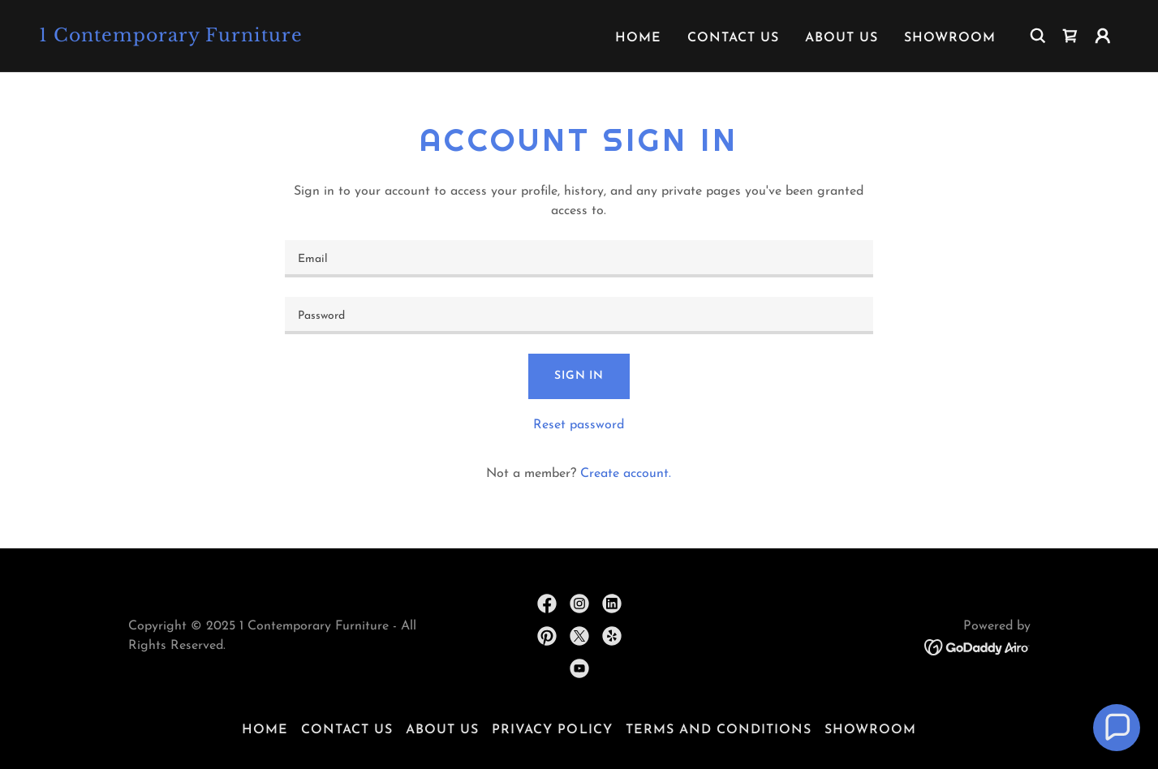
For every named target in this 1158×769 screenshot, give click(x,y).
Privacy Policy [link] (552, 730)
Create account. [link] (625, 473)
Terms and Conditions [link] (718, 730)
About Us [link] (841, 38)
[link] (190, 38)
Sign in (579, 376)
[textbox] (579, 258)
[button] (1103, 35)
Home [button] (265, 730)
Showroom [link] (950, 38)
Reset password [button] (578, 425)
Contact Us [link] (733, 38)
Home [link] (638, 38)
